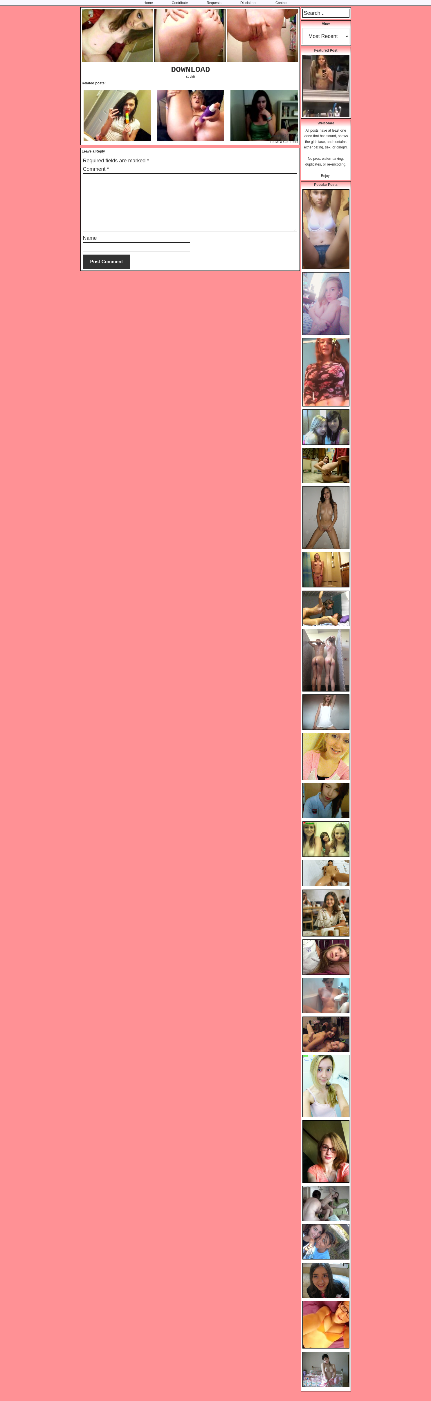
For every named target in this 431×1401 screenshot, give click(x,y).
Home (148, 3)
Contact (281, 3)
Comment (96, 169)
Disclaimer (248, 3)
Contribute (180, 3)
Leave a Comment (284, 142)
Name (90, 238)
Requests (214, 3)
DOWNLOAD (190, 69)
